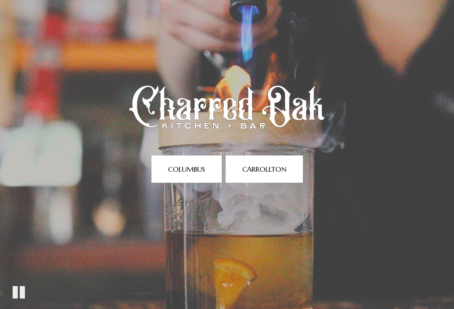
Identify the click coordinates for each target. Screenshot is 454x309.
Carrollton (264, 169)
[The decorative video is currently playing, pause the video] (19, 292)
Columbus (186, 169)
